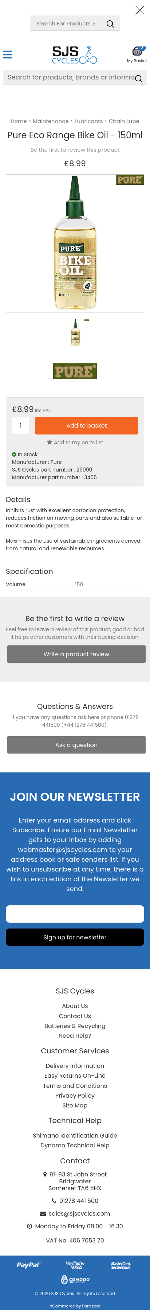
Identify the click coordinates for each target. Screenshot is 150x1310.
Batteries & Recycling (75, 1026)
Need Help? (75, 1036)
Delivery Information (75, 1066)
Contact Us (75, 1016)
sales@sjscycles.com (79, 1213)
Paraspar (91, 1306)
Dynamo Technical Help (75, 1145)
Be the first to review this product (75, 150)
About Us (75, 1006)
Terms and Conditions (75, 1086)
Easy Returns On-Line (75, 1076)
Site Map (75, 1105)
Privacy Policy (75, 1095)
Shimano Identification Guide (75, 1135)
